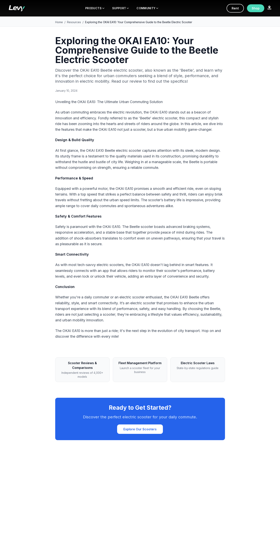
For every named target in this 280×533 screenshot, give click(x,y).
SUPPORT (120, 8)
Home (59, 22)
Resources (74, 22)
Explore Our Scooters (140, 429)
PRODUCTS (94, 8)
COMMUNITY (147, 8)
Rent (235, 8)
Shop (256, 8)
